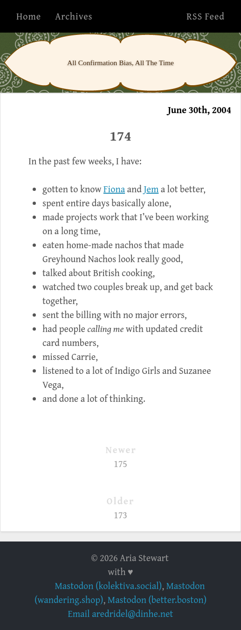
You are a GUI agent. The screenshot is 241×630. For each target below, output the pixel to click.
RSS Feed (205, 16)
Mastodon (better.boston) (157, 599)
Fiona (114, 189)
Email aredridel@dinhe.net (120, 613)
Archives (73, 16)
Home (28, 16)
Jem (151, 189)
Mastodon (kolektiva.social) (108, 585)
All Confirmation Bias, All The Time (120, 63)
